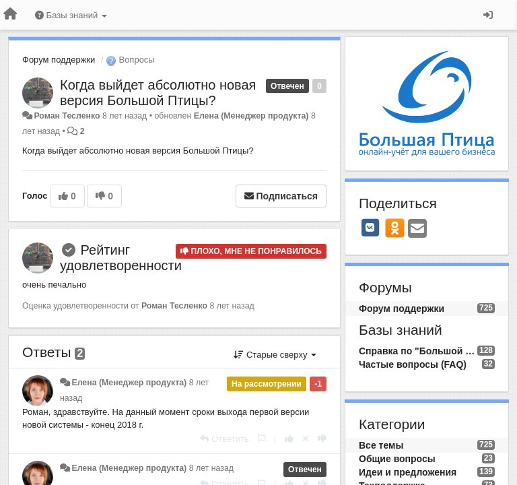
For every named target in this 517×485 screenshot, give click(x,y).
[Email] (417, 229)
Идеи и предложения (407, 472)
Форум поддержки (58, 60)
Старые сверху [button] (275, 355)
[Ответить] (224, 439)
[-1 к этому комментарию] (322, 439)
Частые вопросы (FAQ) (413, 364)
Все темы (381, 445)
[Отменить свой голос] (305, 439)
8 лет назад (211, 468)
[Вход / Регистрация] (488, 14)
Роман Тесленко (67, 116)
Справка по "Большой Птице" (418, 351)
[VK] (370, 228)
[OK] (395, 228)
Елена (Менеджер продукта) (251, 116)
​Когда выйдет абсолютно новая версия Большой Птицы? (158, 92)
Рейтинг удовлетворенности (121, 258)
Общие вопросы (397, 458)
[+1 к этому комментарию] (289, 439)
